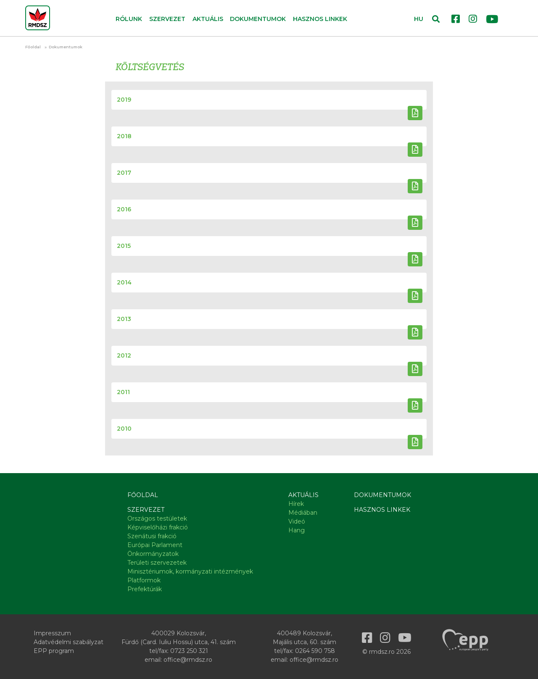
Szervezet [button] (167, 19)
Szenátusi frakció (152, 536)
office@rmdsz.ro (188, 659)
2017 (124, 172)
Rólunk (129, 19)
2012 (124, 355)
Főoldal (33, 47)
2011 (123, 392)
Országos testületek (157, 518)
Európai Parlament (154, 545)
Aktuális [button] (208, 19)
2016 (124, 209)
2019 (124, 99)
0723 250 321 (189, 651)
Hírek (296, 504)
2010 (124, 428)
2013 (124, 319)
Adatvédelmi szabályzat (68, 642)
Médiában (302, 512)
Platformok (144, 580)
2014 (124, 282)
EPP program (54, 651)
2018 (124, 136)
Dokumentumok (258, 19)
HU (418, 19)
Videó (296, 521)
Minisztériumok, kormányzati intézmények (190, 571)
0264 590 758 (315, 651)
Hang (296, 530)
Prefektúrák (144, 589)
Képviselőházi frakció (157, 527)
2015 (124, 246)
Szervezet (145, 509)
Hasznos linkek (320, 19)
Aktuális (303, 495)
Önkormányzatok (153, 554)
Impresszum (52, 633)
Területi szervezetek (157, 562)
